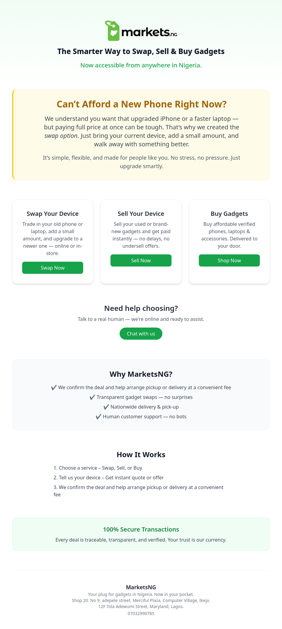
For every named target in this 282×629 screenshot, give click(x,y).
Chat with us (141, 333)
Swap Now (52, 267)
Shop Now (229, 260)
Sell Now (141, 260)
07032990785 (140, 613)
